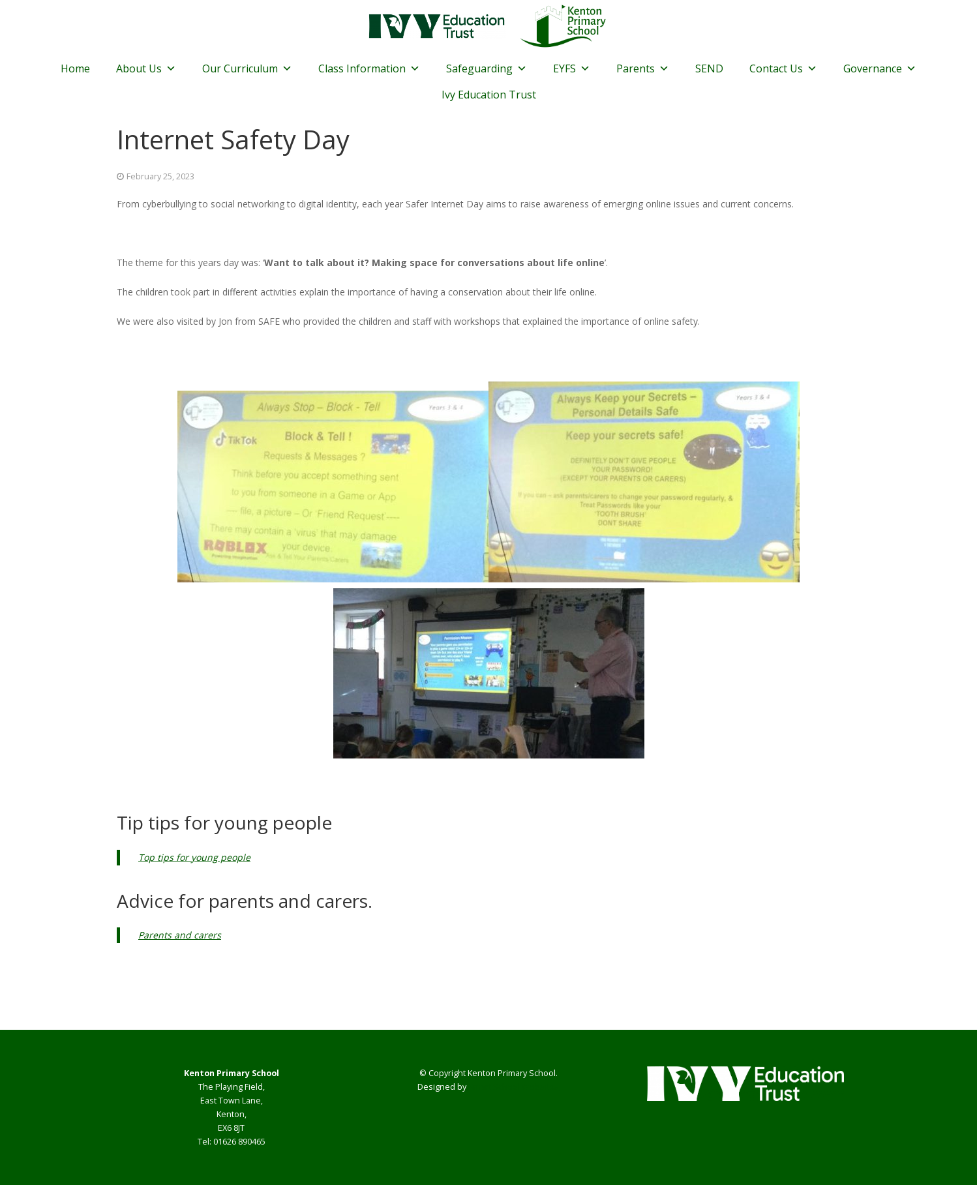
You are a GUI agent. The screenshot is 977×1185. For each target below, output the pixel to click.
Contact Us (783, 68)
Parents (642, 68)
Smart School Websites (513, 1086)
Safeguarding (486, 68)
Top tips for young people (194, 857)
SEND (709, 68)
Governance (879, 68)
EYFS (571, 68)
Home (75, 68)
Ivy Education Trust (489, 94)
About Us (146, 68)
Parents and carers (179, 935)
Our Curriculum (247, 68)
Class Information (369, 68)
